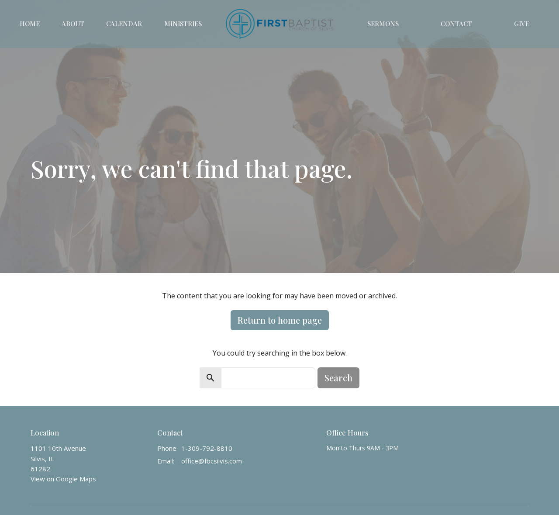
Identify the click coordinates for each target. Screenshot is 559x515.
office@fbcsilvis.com (211, 460)
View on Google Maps (63, 478)
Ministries (183, 23)
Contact (456, 23)
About (73, 23)
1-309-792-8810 (206, 448)
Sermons (383, 23)
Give (521, 23)
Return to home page (280, 320)
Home (30, 23)
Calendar (124, 23)
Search (338, 378)
